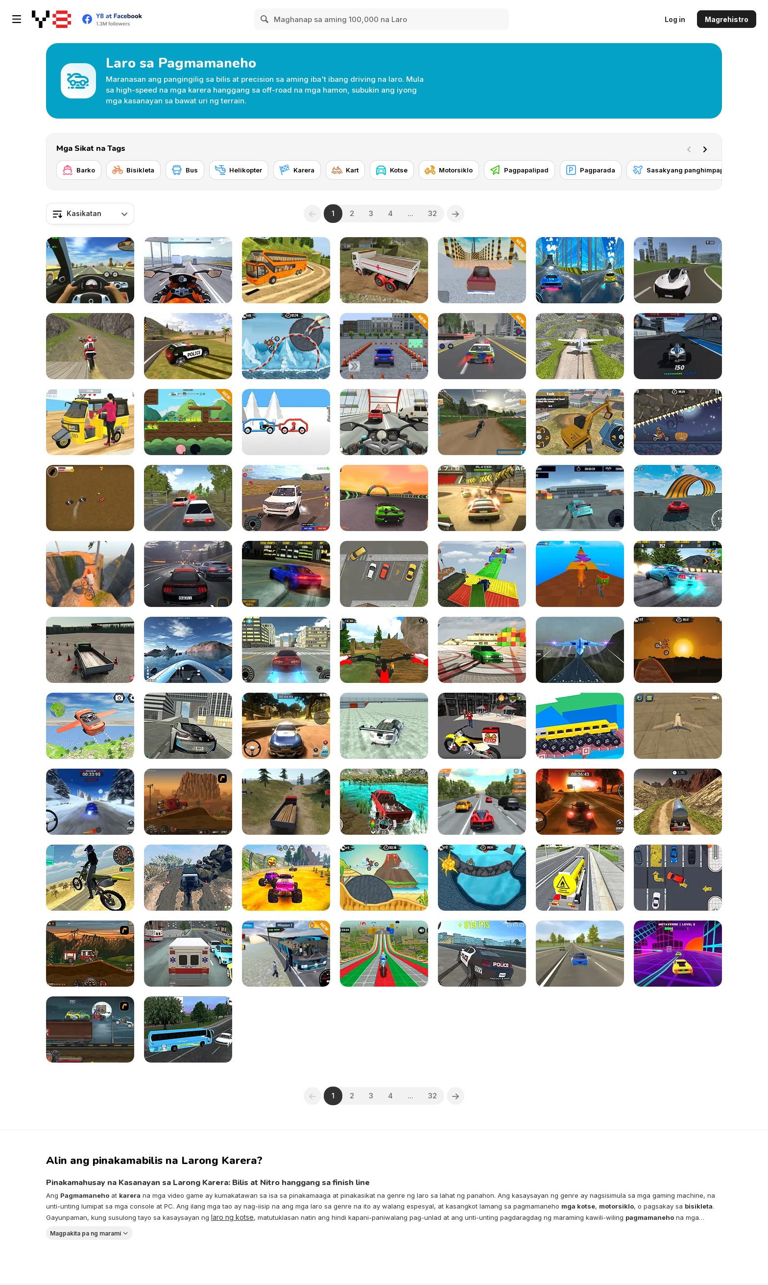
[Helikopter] (238, 170)
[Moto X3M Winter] (286, 346)
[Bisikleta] (133, 170)
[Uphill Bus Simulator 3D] (286, 270)
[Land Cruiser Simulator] (286, 498)
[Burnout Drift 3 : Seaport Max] (482, 650)
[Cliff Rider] (90, 574)
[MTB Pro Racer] (482, 422)
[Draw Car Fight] (286, 422)
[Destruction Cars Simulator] (482, 270)
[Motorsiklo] (449, 170)
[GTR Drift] (384, 726)
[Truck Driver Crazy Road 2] (90, 650)
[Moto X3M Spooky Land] (678, 422)
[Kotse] (392, 170)
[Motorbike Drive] (90, 878)
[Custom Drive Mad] (580, 726)
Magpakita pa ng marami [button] (85, 1233)
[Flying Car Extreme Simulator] (90, 726)
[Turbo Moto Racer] (384, 422)
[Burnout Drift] (286, 574)
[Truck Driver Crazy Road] (286, 802)
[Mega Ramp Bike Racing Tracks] (384, 954)
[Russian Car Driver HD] (188, 498)
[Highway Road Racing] (482, 802)
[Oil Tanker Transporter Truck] (678, 802)
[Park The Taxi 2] (384, 574)
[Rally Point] (580, 802)
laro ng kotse (232, 1217)
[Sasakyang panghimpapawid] (686, 170)
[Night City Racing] (384, 498)
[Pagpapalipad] (519, 170)
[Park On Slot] (678, 878)
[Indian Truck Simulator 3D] (384, 270)
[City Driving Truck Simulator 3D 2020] (580, 878)
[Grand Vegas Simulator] (188, 346)
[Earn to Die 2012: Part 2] (90, 954)
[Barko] (78, 170)
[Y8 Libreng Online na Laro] (51, 19)
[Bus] (185, 170)
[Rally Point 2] (90, 802)
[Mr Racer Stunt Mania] (678, 954)
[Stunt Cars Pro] (678, 498)
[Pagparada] (591, 170)
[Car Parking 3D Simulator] (384, 346)
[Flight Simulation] (580, 650)
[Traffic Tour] (188, 574)
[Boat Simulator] (188, 650)
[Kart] (345, 170)
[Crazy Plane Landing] (580, 346)
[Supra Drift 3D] (286, 650)
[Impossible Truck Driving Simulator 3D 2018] (482, 574)
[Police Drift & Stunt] (482, 954)
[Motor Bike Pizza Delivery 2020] (482, 726)
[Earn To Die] (188, 802)
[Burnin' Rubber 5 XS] (482, 498)
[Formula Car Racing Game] (678, 346)
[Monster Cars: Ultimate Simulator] (286, 878)
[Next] (707, 148)
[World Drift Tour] (580, 498)
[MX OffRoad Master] (384, 650)
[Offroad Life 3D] (188, 878)
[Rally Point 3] (286, 726)
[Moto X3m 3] (384, 878)
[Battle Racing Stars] (188, 422)
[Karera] (297, 170)
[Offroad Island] (384, 802)
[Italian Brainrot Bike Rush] (580, 574)
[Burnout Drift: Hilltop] (678, 574)
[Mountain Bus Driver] (286, 954)
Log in (675, 19)
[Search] (265, 19)
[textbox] (90, 213)
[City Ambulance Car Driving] (188, 954)
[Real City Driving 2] (188, 726)
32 (432, 213)
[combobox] (90, 213)
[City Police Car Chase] (482, 346)
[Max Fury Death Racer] (90, 1029)
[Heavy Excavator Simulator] (580, 422)
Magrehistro (726, 19)
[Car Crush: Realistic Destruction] (678, 270)
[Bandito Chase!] (90, 498)
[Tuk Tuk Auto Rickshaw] (90, 422)
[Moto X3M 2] (482, 878)
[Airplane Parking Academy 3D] (678, 726)
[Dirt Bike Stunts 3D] (90, 346)
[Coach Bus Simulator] (188, 1029)
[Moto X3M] (678, 650)
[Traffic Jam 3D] (90, 270)
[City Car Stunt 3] (580, 270)
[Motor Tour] (188, 270)
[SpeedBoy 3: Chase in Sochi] (580, 954)
